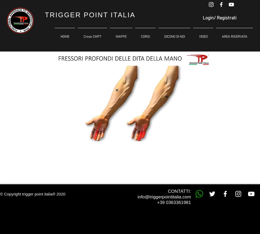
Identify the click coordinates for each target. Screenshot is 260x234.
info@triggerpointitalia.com (164, 196)
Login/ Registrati (219, 18)
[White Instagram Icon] (211, 4)
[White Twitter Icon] (212, 194)
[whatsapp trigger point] (199, 194)
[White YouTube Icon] (231, 4)
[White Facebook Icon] (221, 4)
